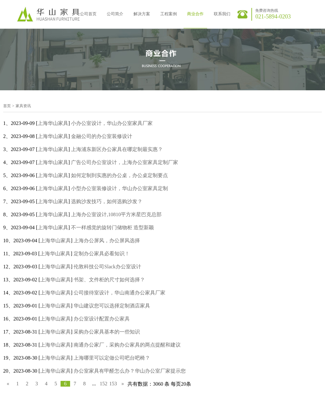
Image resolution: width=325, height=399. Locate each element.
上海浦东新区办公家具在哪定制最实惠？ (117, 149)
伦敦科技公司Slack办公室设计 (107, 266)
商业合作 (195, 13)
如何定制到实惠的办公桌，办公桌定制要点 (119, 175)
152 (103, 383)
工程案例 (168, 13)
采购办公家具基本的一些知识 (107, 331)
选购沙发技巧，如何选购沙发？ (106, 201)
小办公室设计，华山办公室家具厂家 (112, 123)
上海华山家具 (53, 123)
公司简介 (115, 13)
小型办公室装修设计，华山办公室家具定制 (119, 188)
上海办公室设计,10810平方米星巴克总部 (116, 214)
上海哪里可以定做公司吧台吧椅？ (112, 358)
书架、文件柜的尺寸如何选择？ (109, 279)
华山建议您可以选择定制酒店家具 (112, 305)
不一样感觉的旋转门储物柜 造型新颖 (112, 227)
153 (113, 383)
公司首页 (88, 13)
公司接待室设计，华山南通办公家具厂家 (119, 292)
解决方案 (142, 13)
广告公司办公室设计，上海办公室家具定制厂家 (124, 162)
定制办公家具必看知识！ (102, 253)
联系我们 (222, 13)
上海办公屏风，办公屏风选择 (107, 240)
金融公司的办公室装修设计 (101, 136)
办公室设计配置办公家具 (102, 318)
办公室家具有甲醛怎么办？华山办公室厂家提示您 (130, 371)
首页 (7, 106)
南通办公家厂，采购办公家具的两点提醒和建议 (127, 344)
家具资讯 (23, 106)
